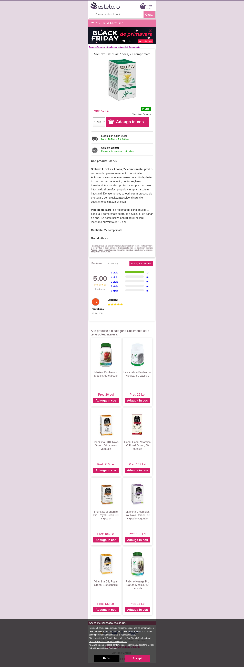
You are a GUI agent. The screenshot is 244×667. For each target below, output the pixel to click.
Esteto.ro (147, 114)
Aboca (104, 238)
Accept (137, 658)
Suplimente (112, 47)
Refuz (106, 658)
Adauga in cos (105, 400)
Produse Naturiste (97, 47)
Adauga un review (141, 263)
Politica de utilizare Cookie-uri (104, 648)
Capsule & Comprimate (129, 47)
